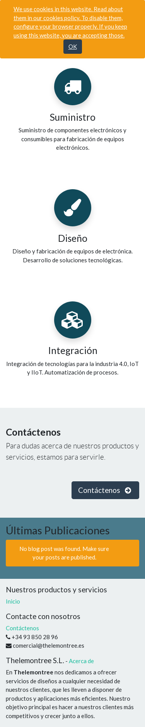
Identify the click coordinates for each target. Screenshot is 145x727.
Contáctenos (22, 627)
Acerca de (81, 660)
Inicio (13, 601)
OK (72, 46)
